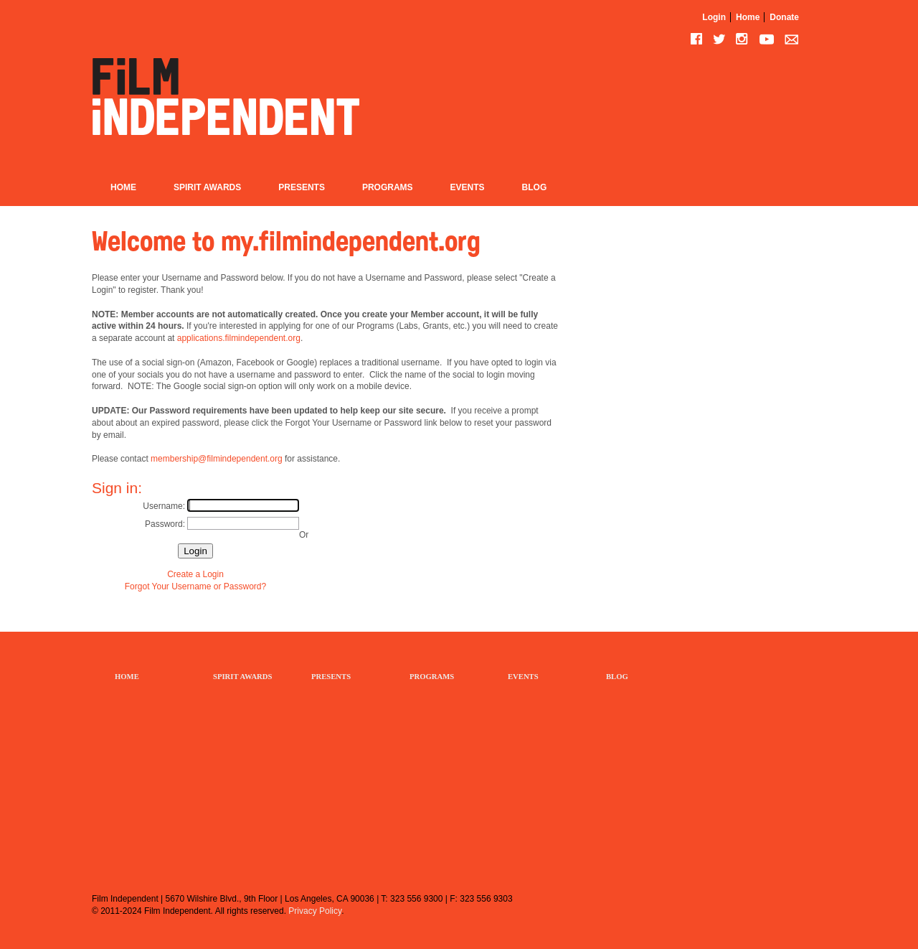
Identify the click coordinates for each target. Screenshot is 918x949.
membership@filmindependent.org (217, 459)
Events (467, 187)
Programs (387, 187)
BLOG (617, 677)
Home (748, 17)
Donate (784, 17)
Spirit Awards (207, 187)
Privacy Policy (314, 911)
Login (714, 17)
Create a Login (195, 574)
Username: (164, 506)
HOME (127, 677)
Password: (165, 524)
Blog (534, 187)
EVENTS (523, 677)
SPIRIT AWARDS (242, 677)
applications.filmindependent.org (239, 338)
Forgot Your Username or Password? (195, 586)
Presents (301, 187)
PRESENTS (331, 677)
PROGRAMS (432, 677)
